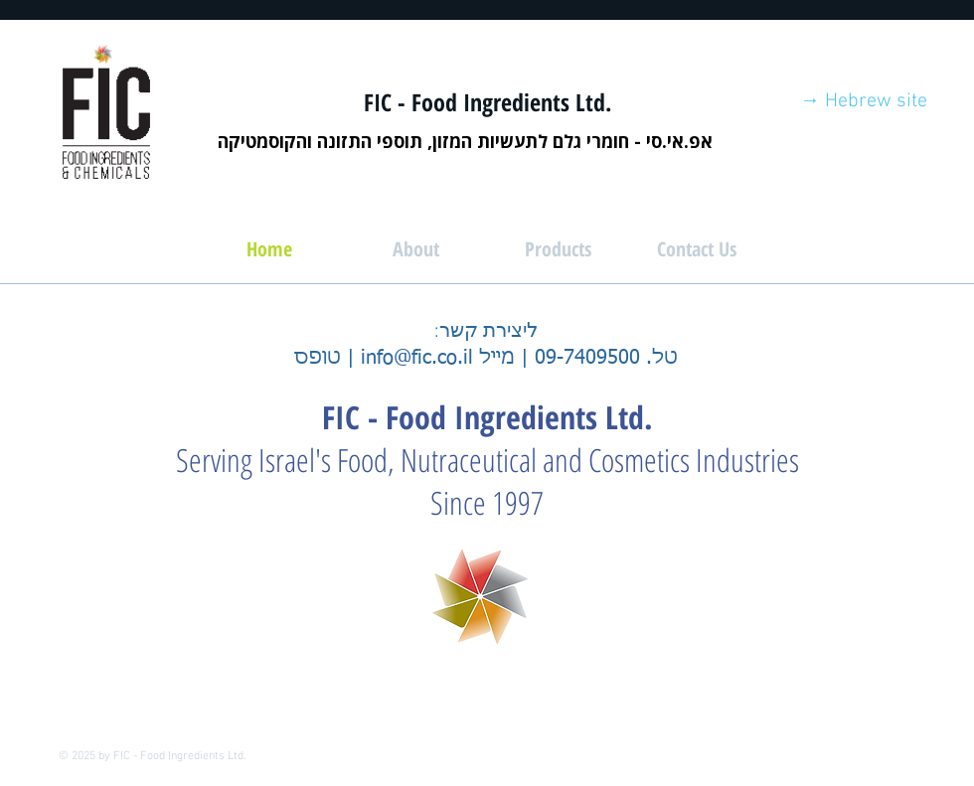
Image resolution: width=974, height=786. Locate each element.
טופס (317, 358)
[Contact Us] (696, 249)
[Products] (557, 249)
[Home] (269, 249)
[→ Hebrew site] (863, 101)
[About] (415, 249)
